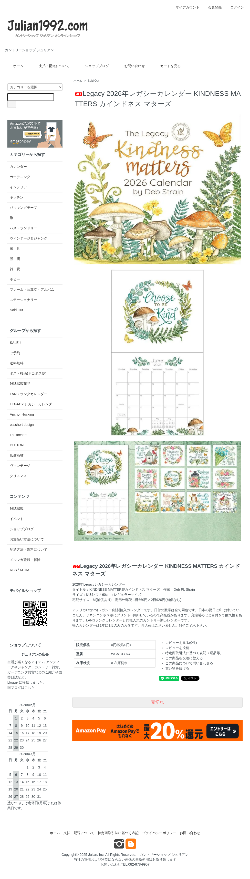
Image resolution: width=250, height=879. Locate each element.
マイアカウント (184, 7)
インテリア (18, 187)
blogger (13, 682)
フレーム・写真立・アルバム (32, 289)
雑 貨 (15, 269)
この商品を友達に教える (184, 658)
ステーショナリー (23, 300)
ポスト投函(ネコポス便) (28, 373)
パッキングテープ (23, 208)
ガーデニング (20, 177)
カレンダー (18, 167)
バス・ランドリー (23, 228)
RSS (13, 570)
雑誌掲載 (16, 508)
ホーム (14, 66)
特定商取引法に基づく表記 (118, 833)
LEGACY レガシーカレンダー (32, 404)
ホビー (15, 279)
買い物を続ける (177, 668)
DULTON (16, 445)
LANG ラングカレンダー (28, 394)
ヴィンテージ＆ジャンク (28, 238)
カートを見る (167, 66)
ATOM (24, 570)
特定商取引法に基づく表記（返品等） (194, 653)
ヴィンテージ (20, 466)
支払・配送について (51, 66)
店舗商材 (16, 455)
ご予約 (15, 353)
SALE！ (16, 343)
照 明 (15, 259)
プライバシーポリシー (159, 833)
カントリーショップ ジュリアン (164, 855)
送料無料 (16, 363)
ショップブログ (93, 66)
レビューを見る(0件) (181, 643)
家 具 (15, 248)
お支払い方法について (27, 539)
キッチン (16, 197)
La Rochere (18, 435)
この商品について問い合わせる (189, 663)
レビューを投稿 (177, 648)
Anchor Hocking (22, 414)
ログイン (234, 7)
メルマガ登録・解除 (25, 560)
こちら (29, 687)
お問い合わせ (131, 66)
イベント (16, 519)
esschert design (22, 425)
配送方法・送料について (28, 549)
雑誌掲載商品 (20, 384)
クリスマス (18, 476)
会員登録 (212, 7)
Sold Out (93, 80)
